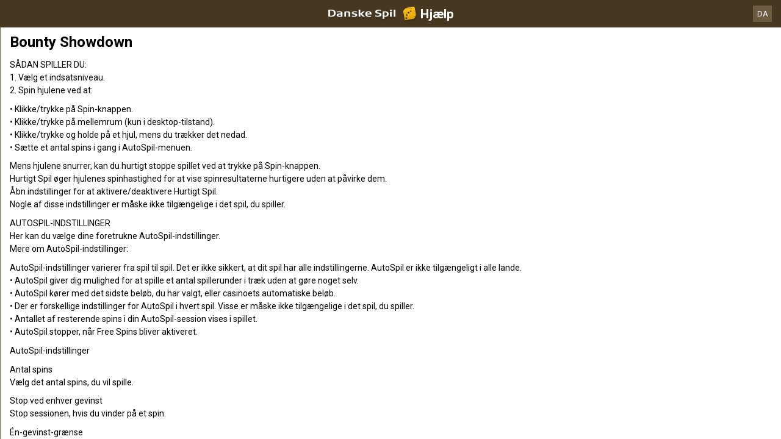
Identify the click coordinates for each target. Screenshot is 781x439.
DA (762, 13)
